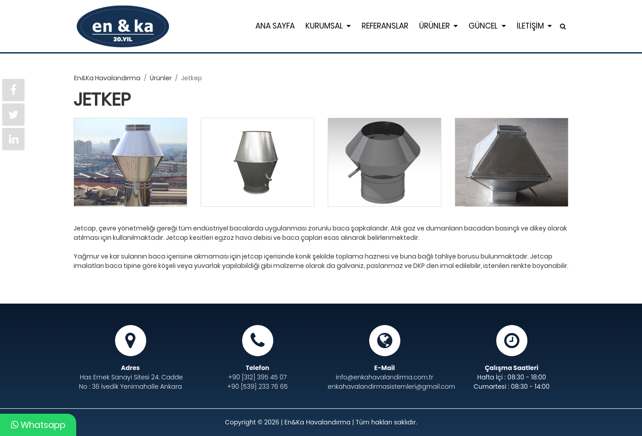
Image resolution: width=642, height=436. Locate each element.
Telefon (257, 367)
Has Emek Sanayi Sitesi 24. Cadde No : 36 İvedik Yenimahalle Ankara (131, 382)
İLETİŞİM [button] (531, 26)
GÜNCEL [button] (484, 26)
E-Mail (384, 367)
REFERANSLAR (385, 26)
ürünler (161, 78)
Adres (130, 367)
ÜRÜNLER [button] (435, 26)
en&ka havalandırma (107, 78)
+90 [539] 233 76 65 (257, 386)
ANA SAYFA (275, 26)
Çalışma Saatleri (511, 367)
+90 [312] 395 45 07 (257, 377)
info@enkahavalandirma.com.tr (384, 377)
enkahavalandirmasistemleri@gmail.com (384, 386)
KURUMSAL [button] (325, 26)
